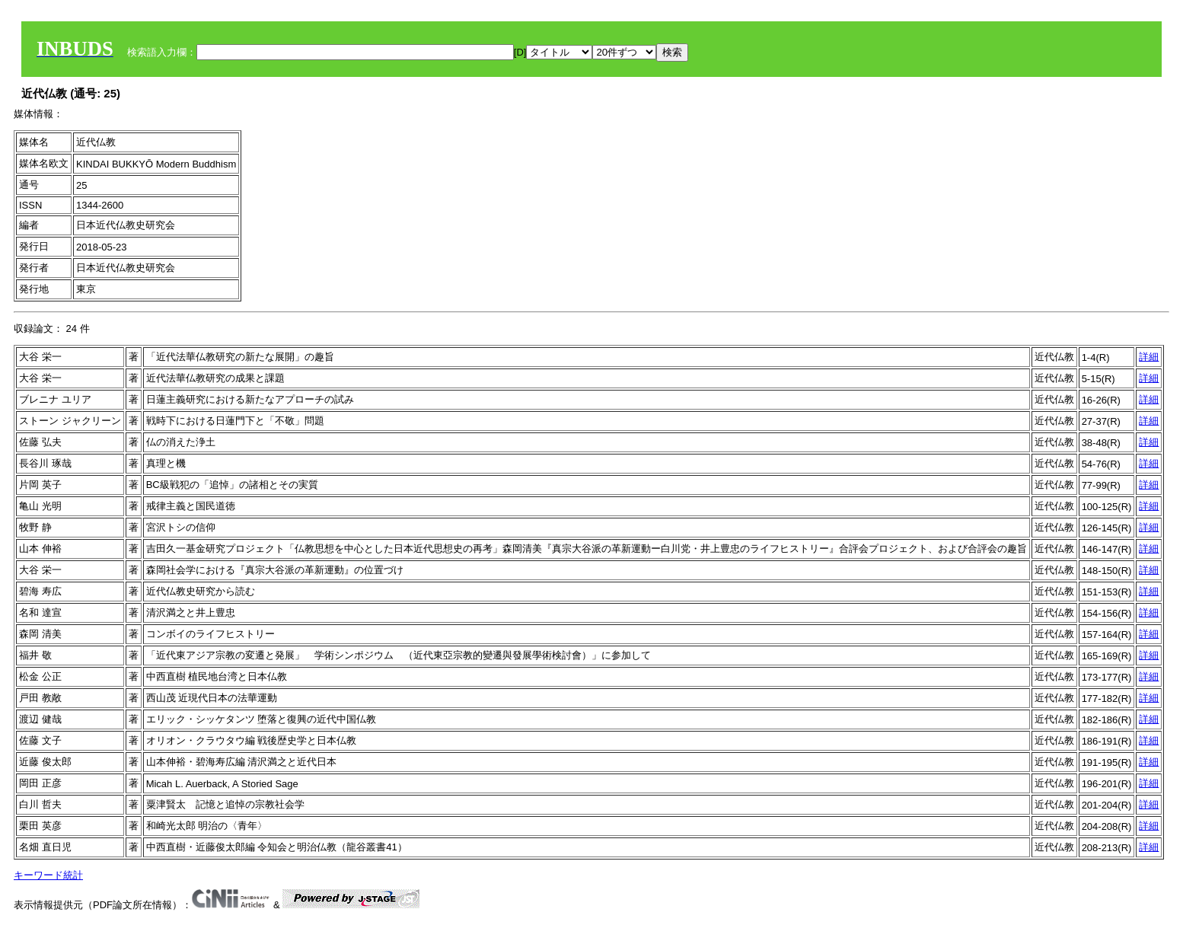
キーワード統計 (48, 875)
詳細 (1149, 356)
